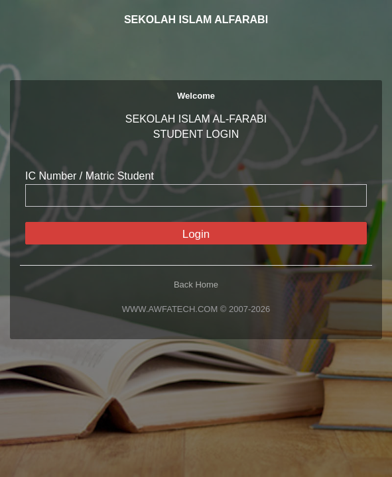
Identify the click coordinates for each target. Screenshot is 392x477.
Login (196, 234)
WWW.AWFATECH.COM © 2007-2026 (196, 309)
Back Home (196, 285)
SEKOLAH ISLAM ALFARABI (196, 19)
